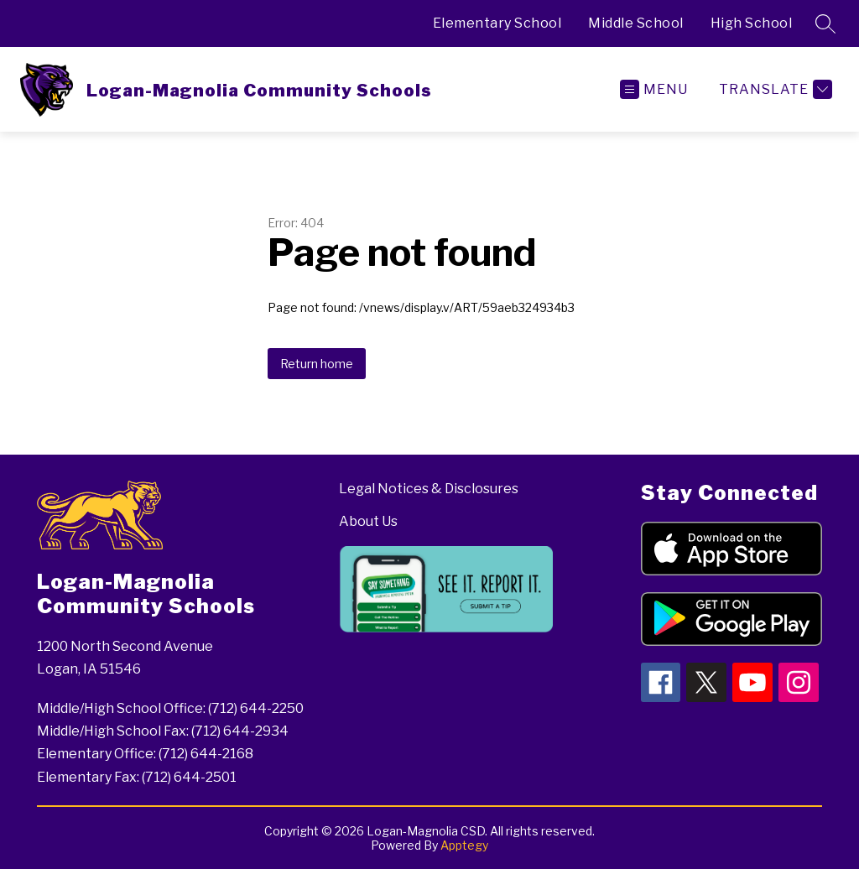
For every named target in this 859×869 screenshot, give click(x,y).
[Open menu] (654, 89)
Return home (316, 363)
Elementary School (497, 23)
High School (752, 23)
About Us (368, 521)
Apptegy (464, 845)
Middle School (636, 23)
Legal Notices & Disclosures (428, 489)
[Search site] (825, 23)
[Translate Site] (773, 89)
